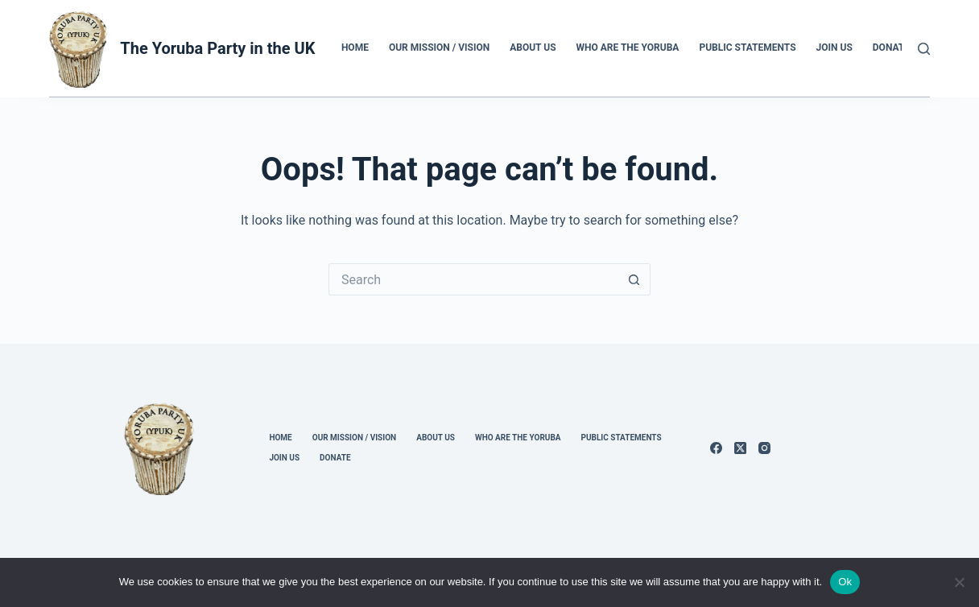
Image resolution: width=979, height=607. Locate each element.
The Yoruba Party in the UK (217, 48)
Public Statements (747, 47)
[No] (959, 582)
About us (533, 47)
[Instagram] (764, 448)
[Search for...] (473, 279)
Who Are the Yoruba (628, 47)
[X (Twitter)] (740, 448)
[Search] (924, 49)
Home (355, 47)
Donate (891, 47)
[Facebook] (716, 448)
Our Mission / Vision (439, 47)
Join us (834, 47)
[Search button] (634, 279)
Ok (845, 582)
